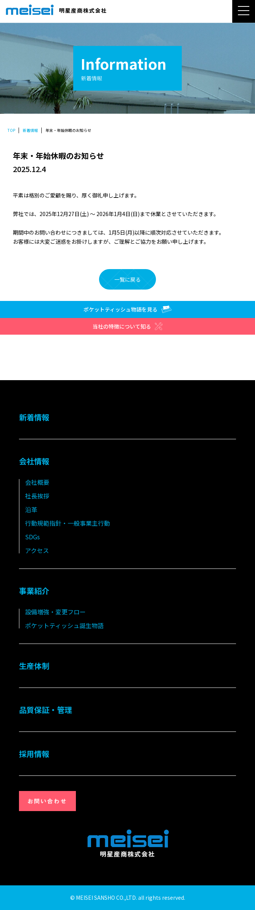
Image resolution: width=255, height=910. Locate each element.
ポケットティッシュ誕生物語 (64, 625)
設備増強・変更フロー (55, 612)
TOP (11, 130)
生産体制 (34, 665)
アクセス (37, 550)
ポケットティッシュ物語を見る (127, 309)
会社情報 (34, 461)
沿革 (31, 509)
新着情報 (30, 130)
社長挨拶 (37, 496)
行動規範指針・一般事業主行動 (67, 523)
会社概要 (37, 482)
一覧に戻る (127, 279)
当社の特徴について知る (127, 326)
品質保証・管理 (45, 709)
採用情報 (34, 753)
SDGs (32, 537)
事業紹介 (34, 590)
